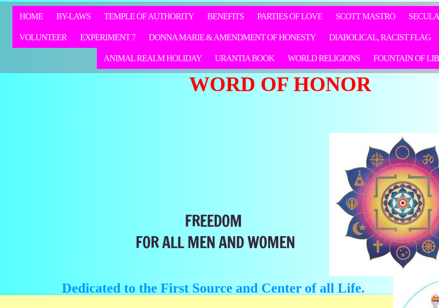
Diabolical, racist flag (380, 37)
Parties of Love (289, 16)
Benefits (225, 16)
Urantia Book (244, 58)
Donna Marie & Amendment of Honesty (232, 37)
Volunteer (43, 37)
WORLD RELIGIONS (324, 58)
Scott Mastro (365, 16)
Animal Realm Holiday (153, 58)
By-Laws (73, 16)
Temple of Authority (149, 16)
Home (31, 16)
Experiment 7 (107, 37)
